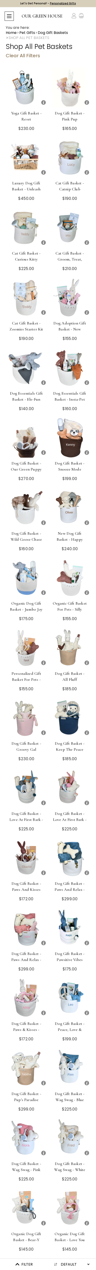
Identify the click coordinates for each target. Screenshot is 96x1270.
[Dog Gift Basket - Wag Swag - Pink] (26, 1138)
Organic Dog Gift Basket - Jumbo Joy (26, 606)
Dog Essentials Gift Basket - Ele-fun (26, 396)
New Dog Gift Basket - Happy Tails (70, 539)
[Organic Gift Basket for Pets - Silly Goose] (69, 577)
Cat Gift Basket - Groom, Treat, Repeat (69, 259)
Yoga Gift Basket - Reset (26, 116)
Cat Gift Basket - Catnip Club (69, 186)
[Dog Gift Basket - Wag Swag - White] (69, 1138)
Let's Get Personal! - (48, 3)
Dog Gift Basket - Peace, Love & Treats (69, 1029)
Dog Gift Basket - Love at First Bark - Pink (70, 819)
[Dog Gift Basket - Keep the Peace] (69, 717)
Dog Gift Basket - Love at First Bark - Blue (26, 819)
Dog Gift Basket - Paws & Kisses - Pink (26, 1029)
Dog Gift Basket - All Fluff (69, 676)
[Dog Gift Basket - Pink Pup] (69, 87)
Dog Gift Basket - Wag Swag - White (69, 1166)
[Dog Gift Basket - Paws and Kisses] (26, 858)
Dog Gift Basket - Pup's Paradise (26, 1096)
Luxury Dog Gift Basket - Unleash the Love (26, 189)
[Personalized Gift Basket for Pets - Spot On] (26, 647)
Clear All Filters (23, 55)
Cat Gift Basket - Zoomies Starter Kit (26, 326)
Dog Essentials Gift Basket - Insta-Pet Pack (69, 399)
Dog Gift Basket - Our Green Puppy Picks (26, 469)
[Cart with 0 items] (88, 16)
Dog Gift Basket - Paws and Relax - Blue (70, 889)
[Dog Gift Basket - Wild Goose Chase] (26, 507)
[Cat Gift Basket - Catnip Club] (69, 157)
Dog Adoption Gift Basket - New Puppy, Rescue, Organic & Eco (69, 332)
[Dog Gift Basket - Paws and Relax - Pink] (26, 928)
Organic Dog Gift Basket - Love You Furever (70, 1239)
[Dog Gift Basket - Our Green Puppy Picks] (26, 437)
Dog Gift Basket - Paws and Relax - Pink (26, 959)
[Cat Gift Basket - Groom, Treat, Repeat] (69, 227)
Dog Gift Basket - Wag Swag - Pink (26, 1166)
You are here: (17, 27)
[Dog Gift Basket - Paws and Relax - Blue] (69, 858)
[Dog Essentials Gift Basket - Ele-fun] (26, 367)
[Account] (74, 15)
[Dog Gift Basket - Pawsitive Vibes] (69, 928)
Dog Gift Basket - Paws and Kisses (26, 886)
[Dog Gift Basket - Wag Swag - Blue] (69, 1068)
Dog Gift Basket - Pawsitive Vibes (69, 956)
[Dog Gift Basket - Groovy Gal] (26, 717)
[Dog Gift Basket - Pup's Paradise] (26, 1068)
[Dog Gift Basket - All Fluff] (69, 647)
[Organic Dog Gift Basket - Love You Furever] (69, 1208)
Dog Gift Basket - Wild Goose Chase (26, 536)
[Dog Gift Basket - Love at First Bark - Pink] (69, 788)
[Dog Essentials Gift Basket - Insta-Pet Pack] (69, 367)
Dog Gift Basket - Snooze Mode (69, 466)
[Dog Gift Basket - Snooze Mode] (69, 437)
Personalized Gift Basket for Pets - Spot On (26, 679)
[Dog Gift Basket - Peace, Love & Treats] (69, 998)
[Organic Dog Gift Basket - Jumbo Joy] (26, 577)
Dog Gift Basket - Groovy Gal (26, 746)
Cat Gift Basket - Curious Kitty (26, 256)
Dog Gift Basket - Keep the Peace (69, 746)
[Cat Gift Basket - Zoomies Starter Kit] (26, 297)
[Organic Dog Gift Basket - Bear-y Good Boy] (26, 1208)
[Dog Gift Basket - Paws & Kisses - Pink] (26, 998)
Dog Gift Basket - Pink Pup (69, 116)
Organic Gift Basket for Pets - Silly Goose (70, 609)
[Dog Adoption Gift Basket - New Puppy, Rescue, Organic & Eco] (69, 297)
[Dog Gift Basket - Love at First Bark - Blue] (26, 788)
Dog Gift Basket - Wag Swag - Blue (69, 1096)
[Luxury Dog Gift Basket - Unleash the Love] (26, 157)
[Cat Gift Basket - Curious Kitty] (26, 227)
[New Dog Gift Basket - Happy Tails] (69, 507)
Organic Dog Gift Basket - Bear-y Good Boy (26, 1239)
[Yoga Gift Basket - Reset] (26, 87)
